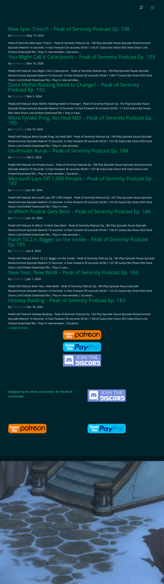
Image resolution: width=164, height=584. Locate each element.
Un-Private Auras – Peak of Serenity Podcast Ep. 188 (68, 150)
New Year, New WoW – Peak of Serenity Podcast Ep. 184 (73, 272)
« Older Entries (17, 328)
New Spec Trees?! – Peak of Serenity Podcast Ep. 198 (68, 28)
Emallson (18, 35)
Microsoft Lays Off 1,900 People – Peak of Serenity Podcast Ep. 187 (80, 181)
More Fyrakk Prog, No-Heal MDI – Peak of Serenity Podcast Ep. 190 (80, 120)
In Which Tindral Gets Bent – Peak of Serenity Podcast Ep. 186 (79, 211)
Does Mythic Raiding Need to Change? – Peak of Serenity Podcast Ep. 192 (73, 87)
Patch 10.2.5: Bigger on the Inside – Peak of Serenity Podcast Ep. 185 (78, 242)
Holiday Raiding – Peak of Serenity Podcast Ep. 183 (66, 300)
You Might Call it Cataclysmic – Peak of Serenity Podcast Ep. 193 (81, 56)
